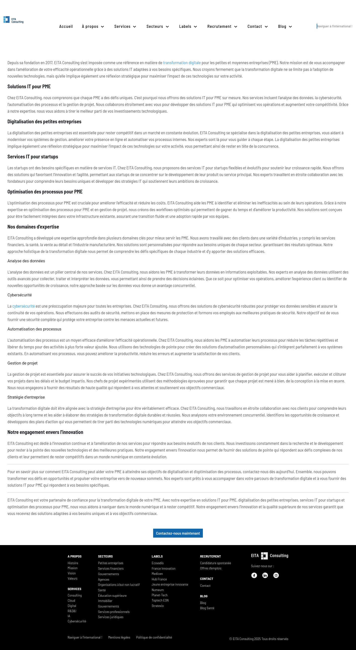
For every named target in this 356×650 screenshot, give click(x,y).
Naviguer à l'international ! (335, 26)
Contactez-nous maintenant (178, 533)
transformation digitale (182, 62)
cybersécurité (23, 305)
